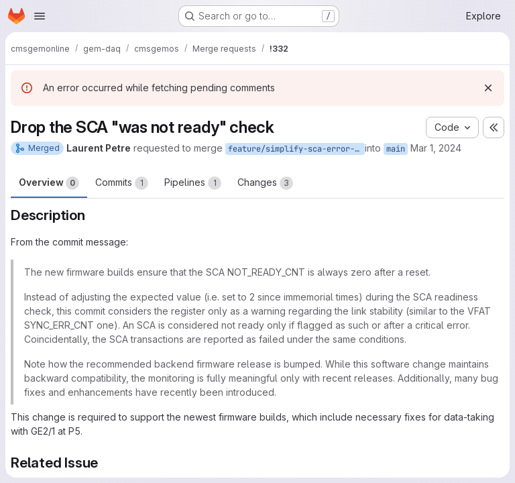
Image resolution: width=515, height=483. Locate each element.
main (395, 149)
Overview (49, 183)
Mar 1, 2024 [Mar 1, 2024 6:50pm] (435, 148)
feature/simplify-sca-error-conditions (296, 149)
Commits (121, 183)
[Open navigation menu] (39, 16)
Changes (265, 183)
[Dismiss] (488, 88)
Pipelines (192, 183)
